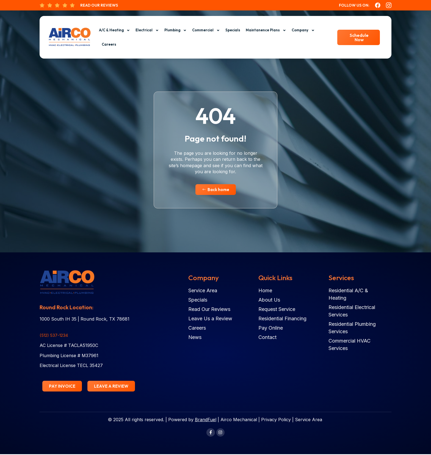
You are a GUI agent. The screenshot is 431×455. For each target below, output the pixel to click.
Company (303, 30)
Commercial (206, 30)
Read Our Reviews (99, 5)
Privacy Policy (276, 420)
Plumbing (175, 30)
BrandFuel (205, 420)
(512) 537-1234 (55, 335)
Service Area (308, 420)
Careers (109, 44)
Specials (232, 30)
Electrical (147, 30)
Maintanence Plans (266, 30)
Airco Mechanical (238, 420)
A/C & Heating (114, 30)
